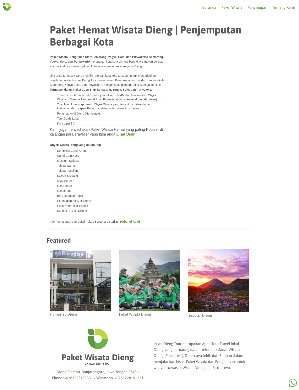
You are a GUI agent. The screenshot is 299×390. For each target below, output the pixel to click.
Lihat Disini (126, 134)
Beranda (209, 7)
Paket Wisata (232, 7)
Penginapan (257, 7)
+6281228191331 (78, 378)
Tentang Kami (283, 7)
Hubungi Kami (130, 221)
